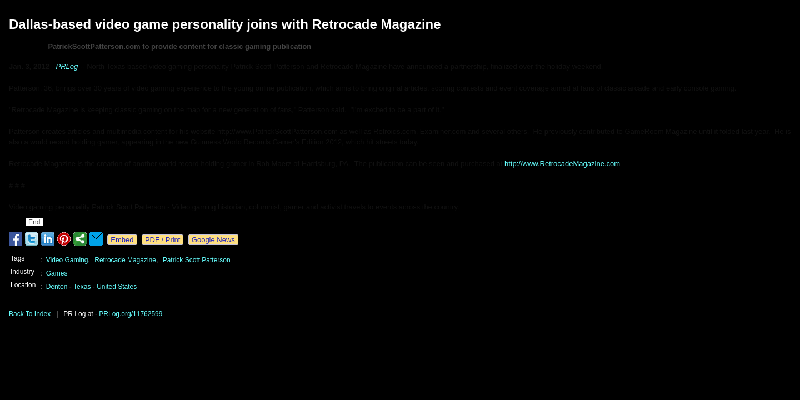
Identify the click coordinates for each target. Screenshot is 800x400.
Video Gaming (67, 260)
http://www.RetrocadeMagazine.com (562, 163)
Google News (213, 240)
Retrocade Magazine (125, 260)
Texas (82, 287)
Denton (57, 287)
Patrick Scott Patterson (197, 260)
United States (117, 287)
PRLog (67, 66)
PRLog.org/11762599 (130, 314)
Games (57, 273)
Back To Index (30, 314)
